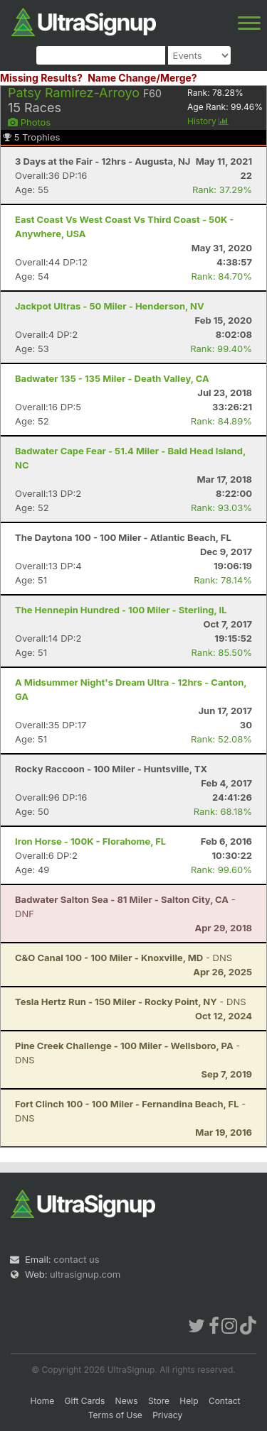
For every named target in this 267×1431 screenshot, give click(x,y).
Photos (29, 122)
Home (43, 1401)
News (126, 1401)
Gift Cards (85, 1401)
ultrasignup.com (85, 1274)
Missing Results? (41, 78)
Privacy (167, 1415)
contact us (76, 1259)
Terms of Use (115, 1415)
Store (158, 1401)
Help (188, 1401)
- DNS (123, 957)
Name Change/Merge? (142, 78)
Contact (225, 1401)
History (208, 121)
